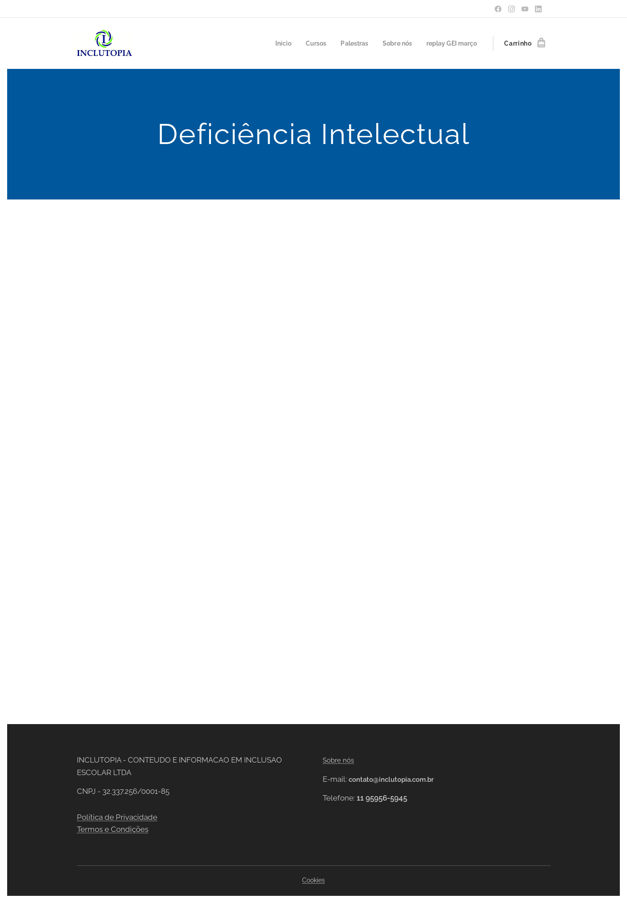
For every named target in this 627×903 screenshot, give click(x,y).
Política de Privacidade (117, 816)
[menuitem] (273, 43)
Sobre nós (338, 760)
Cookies (313, 880)
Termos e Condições (112, 829)
